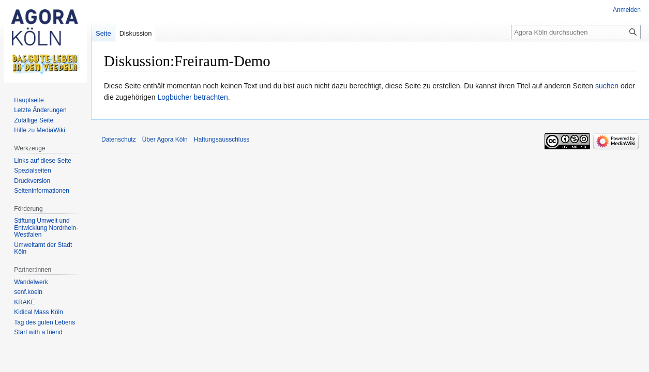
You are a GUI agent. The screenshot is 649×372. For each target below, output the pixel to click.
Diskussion (135, 33)
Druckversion (32, 180)
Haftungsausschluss (221, 139)
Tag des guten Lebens (44, 322)
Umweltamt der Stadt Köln (43, 248)
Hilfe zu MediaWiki (39, 130)
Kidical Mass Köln (38, 312)
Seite (103, 33)
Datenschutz (118, 139)
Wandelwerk (31, 282)
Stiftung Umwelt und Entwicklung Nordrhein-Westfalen (46, 227)
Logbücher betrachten (193, 97)
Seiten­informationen (41, 190)
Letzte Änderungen (40, 110)
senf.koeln (28, 292)
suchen (606, 86)
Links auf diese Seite (42, 160)
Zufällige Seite (33, 120)
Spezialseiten (32, 170)
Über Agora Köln (165, 139)
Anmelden (627, 9)
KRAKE (24, 302)
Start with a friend (38, 332)
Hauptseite (28, 100)
